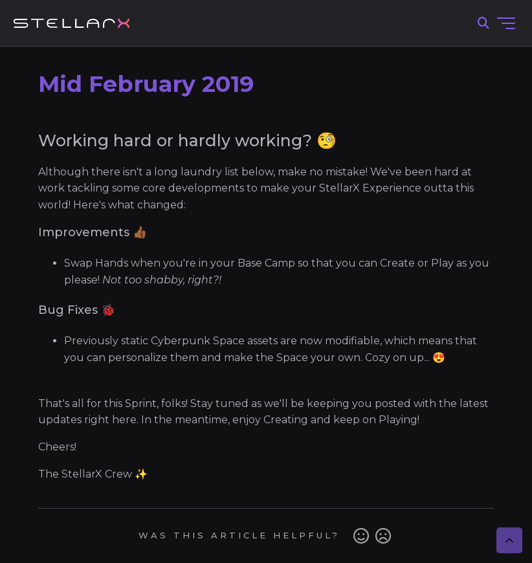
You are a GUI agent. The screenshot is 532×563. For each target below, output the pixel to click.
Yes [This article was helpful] (361, 536)
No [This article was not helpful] (383, 536)
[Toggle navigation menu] (506, 23)
